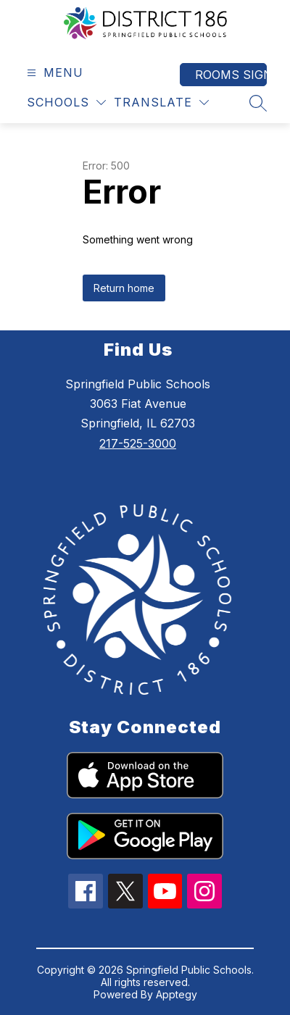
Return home (124, 288)
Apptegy (176, 994)
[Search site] (258, 103)
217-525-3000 (137, 443)
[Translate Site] (161, 102)
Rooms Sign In (231, 74)
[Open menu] (53, 73)
